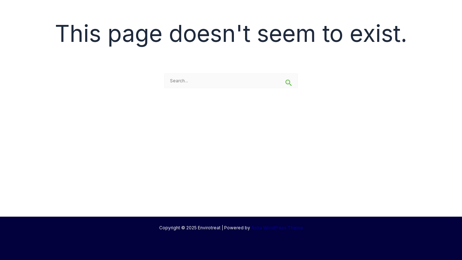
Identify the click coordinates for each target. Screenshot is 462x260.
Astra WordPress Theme (277, 227)
